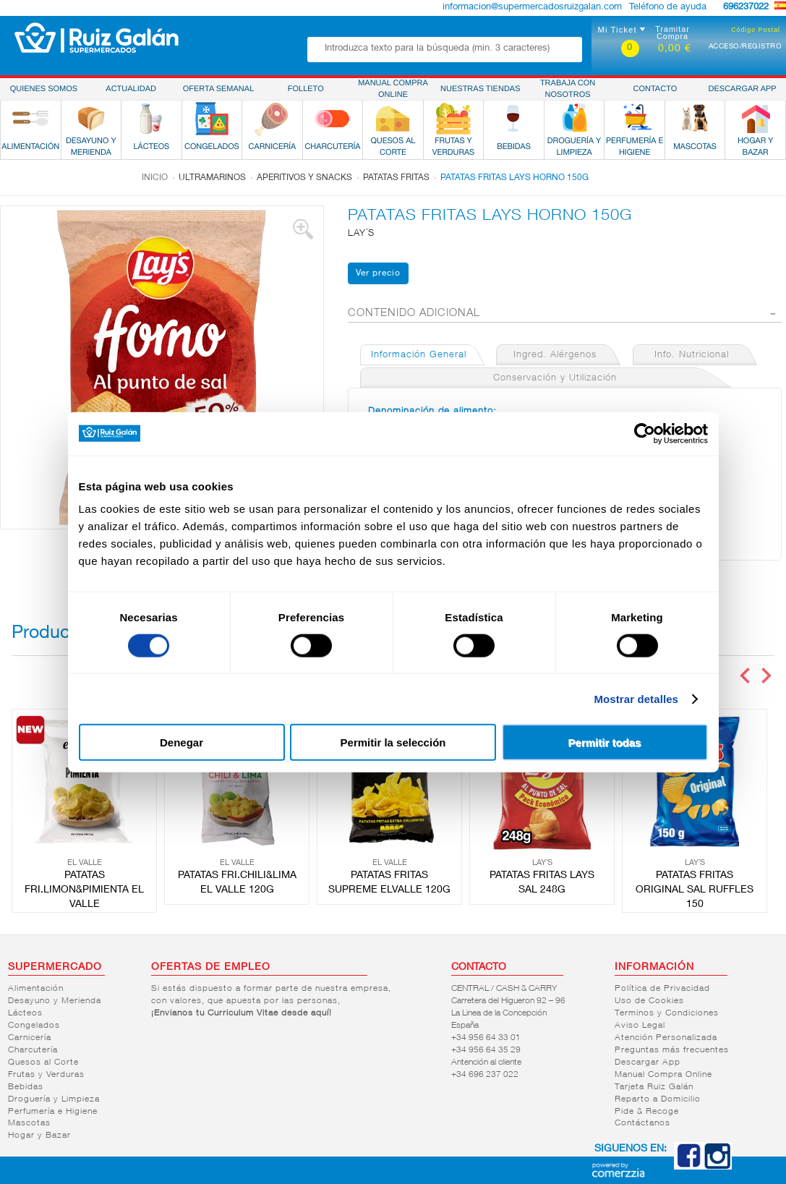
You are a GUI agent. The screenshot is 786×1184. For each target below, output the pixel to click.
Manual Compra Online (663, 1074)
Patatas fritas (396, 178)
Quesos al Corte (43, 1062)
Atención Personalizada (666, 1038)
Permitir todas (604, 742)
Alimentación (36, 988)
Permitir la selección (393, 742)
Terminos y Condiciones (667, 1013)
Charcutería (33, 1050)
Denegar (181, 742)
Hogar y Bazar (39, 1135)
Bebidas (25, 1087)
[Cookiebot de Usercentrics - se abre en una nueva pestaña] (644, 433)
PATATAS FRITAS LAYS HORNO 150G (514, 178)
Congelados (34, 1025)
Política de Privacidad (662, 988)
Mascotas (29, 1123)
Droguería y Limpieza (54, 1099)
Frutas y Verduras (46, 1074)
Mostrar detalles (636, 698)
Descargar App (647, 1062)
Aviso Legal (640, 1025)
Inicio (155, 178)
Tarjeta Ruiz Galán (654, 1087)
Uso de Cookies (649, 1001)
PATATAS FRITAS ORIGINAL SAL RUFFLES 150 (694, 890)
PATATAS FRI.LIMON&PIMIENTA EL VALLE (84, 890)
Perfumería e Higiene (53, 1111)
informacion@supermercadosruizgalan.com (532, 7)
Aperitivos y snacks (304, 178)
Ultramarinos (212, 178)
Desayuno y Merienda (54, 1001)
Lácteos (25, 1013)
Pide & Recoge (647, 1111)
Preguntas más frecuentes (672, 1050)
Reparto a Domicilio (658, 1099)
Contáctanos (642, 1123)
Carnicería (29, 1038)
